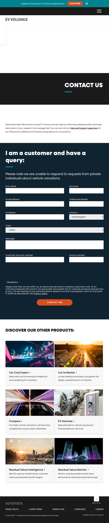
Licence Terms (35, 509)
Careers (100, 509)
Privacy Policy (12, 509)
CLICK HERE (75, 3)
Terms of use (58, 509)
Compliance (80, 509)
